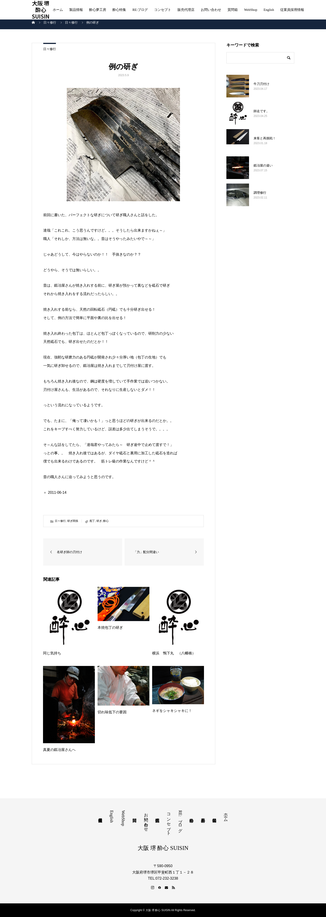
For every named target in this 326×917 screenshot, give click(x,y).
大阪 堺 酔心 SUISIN (41, 9)
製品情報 (76, 10)
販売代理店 (185, 10)
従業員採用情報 (292, 10)
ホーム (58, 10)
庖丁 (92, 521)
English (269, 10)
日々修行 (49, 49)
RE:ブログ (140, 10)
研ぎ (99, 521)
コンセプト (162, 10)
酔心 (106, 521)
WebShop (250, 10)
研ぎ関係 (72, 521)
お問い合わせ (211, 10)
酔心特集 (119, 10)
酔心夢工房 (97, 10)
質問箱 (233, 10)
